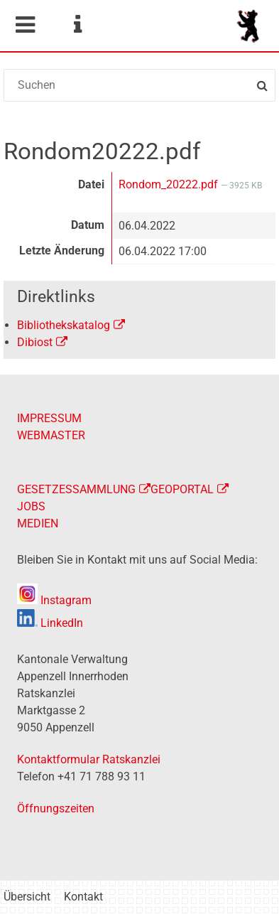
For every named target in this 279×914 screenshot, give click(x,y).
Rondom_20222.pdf (170, 184)
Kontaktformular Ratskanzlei (88, 759)
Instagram (54, 600)
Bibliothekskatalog (63, 325)
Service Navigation (77, 25)
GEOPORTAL (182, 489)
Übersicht (27, 896)
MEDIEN (37, 523)
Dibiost (35, 342)
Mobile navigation (25, 25)
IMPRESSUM (49, 418)
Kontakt (83, 896)
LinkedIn (50, 623)
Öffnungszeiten (55, 808)
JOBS (31, 506)
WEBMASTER (51, 435)
